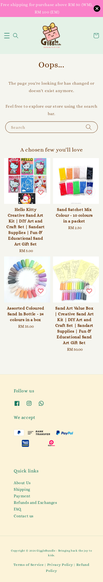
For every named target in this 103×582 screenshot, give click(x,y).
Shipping (22, 489)
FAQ (17, 509)
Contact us (24, 516)
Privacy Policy (60, 565)
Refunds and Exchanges (35, 502)
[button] (7, 36)
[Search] (89, 127)
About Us (22, 483)
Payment (22, 496)
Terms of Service (28, 565)
